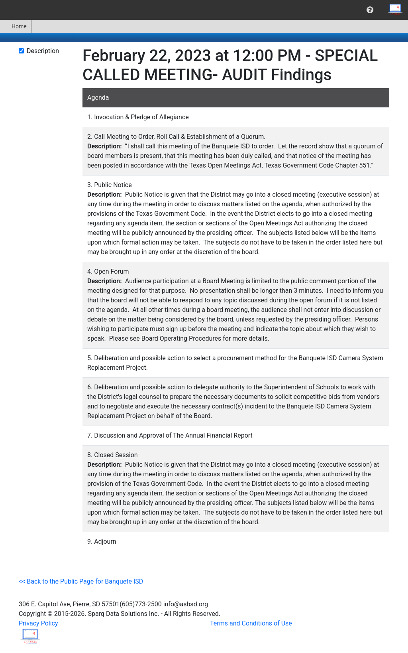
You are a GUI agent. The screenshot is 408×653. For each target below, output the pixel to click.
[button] (370, 10)
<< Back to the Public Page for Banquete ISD (81, 581)
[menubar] (204, 10)
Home (16, 26)
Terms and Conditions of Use (251, 623)
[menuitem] (369, 10)
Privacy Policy (38, 623)
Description (43, 51)
